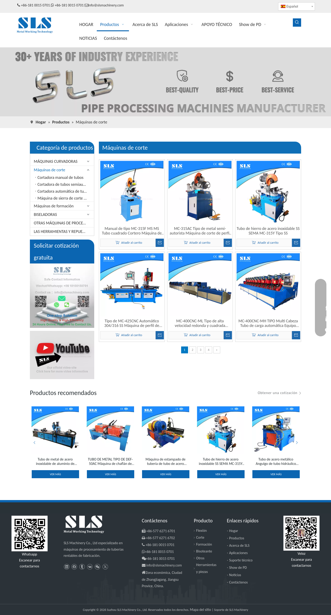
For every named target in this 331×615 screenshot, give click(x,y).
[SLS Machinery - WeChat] (301, 533)
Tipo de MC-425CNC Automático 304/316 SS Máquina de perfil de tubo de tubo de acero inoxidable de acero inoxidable (131, 323)
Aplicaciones (238, 553)
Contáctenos (238, 582)
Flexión (201, 530)
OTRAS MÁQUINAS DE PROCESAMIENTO (64, 223)
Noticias (235, 575)
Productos (236, 538)
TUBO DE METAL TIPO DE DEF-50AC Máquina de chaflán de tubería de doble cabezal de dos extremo (110, 461)
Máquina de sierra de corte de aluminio (65, 198)
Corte (200, 537)
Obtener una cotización (277, 393)
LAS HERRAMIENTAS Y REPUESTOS (62, 231)
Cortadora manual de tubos (60, 177)
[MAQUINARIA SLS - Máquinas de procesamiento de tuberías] (165, 82)
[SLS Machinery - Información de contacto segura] (62, 295)
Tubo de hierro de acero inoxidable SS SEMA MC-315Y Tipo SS (268, 230)
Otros (200, 558)
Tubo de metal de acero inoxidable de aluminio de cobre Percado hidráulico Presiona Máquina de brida (55, 461)
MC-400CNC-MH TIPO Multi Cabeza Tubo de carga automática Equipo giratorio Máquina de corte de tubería (268, 323)
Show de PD (238, 567)
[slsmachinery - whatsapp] (29, 533)
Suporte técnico (241, 560)
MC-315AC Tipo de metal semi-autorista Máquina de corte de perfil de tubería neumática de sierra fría (200, 230)
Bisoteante (204, 551)
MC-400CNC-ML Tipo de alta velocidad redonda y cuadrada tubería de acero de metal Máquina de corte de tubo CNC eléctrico (200, 323)
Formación (204, 544)
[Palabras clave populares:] (297, 22)
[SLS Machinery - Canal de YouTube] (62, 355)
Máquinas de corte (49, 169)
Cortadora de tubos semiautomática (65, 184)
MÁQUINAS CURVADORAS (55, 161)
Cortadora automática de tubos (63, 191)
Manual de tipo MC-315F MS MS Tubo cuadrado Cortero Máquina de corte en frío (132, 230)
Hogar (233, 531)
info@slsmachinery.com (106, 5)
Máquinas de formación (54, 206)
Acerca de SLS (239, 545)
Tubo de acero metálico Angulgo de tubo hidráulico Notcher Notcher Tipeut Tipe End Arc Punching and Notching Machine (275, 461)
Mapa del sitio (201, 609)
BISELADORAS (45, 214)
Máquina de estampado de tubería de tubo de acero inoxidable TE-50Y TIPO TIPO (165, 461)
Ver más (55, 474)
